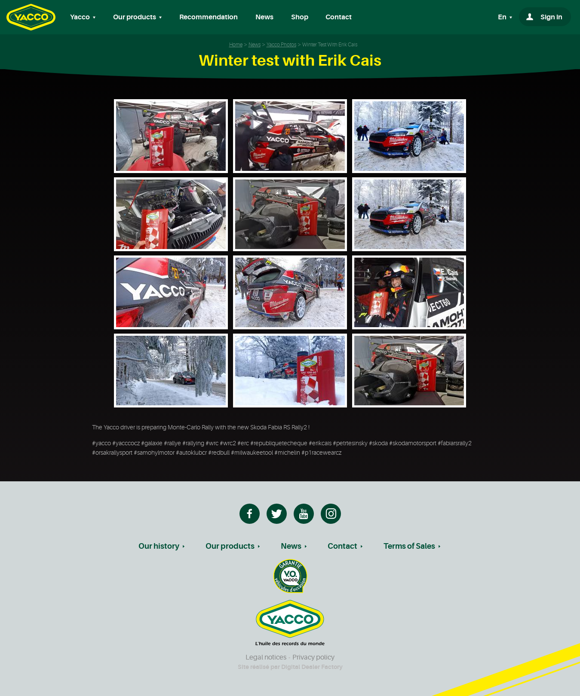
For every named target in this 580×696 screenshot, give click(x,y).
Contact (338, 17)
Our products (230, 546)
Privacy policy (313, 657)
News (264, 17)
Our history (158, 546)
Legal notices (266, 657)
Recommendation (208, 17)
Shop (299, 17)
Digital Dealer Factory (312, 666)
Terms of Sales (409, 546)
